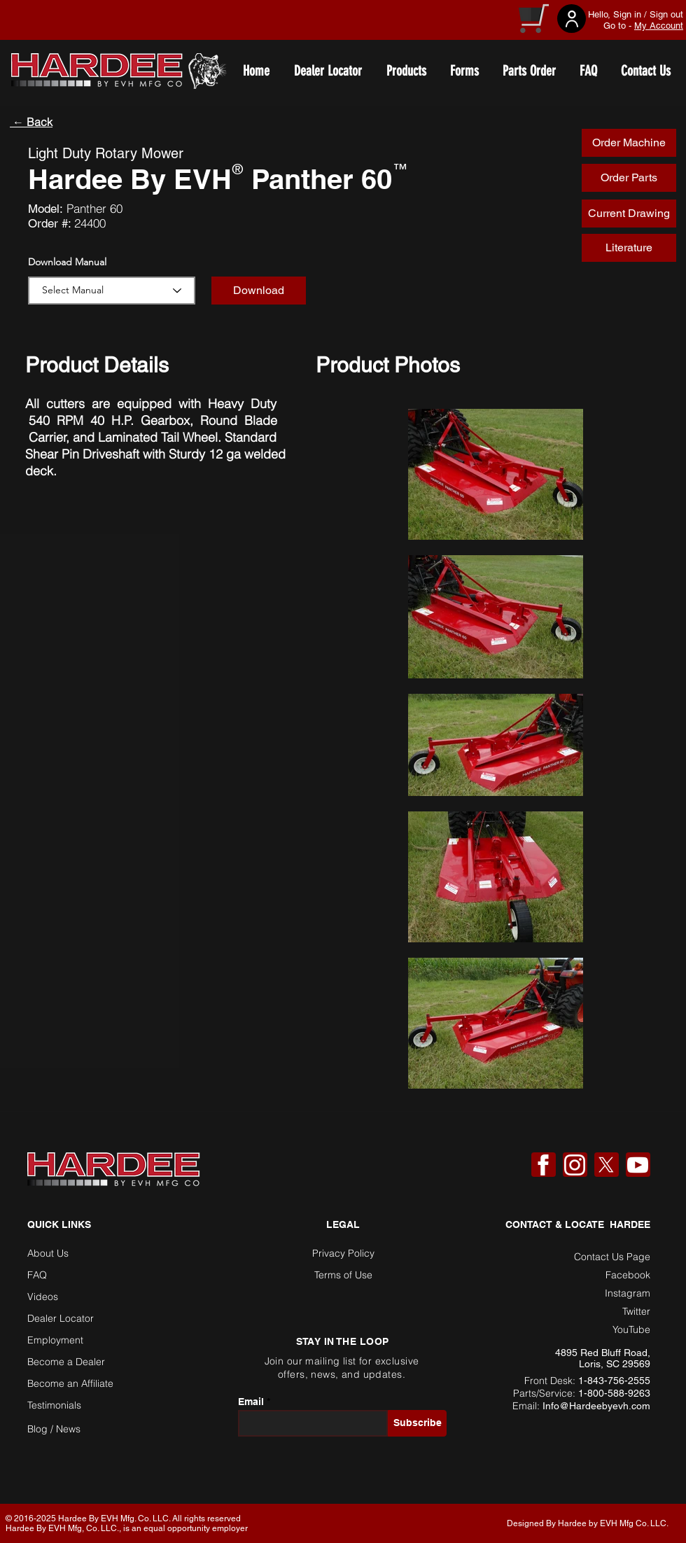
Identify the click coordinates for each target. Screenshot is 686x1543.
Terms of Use (343, 1275)
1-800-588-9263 (614, 1393)
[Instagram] (574, 1164)
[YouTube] (637, 1164)
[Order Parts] (629, 178)
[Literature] (629, 248)
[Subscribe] (417, 1423)
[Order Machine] (629, 143)
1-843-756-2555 (614, 1380)
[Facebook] (543, 1164)
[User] (571, 18)
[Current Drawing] (629, 214)
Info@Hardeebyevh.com (596, 1405)
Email (251, 1401)
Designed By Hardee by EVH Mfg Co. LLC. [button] (587, 1523)
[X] (606, 1164)
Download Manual (67, 262)
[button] (258, 291)
